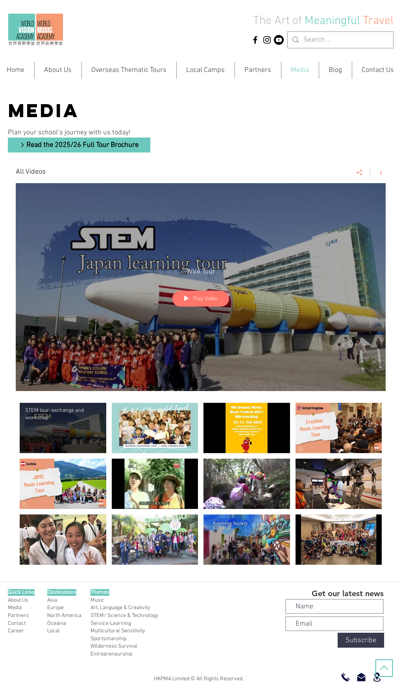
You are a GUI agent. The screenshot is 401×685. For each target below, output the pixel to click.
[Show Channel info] (378, 172)
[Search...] (340, 40)
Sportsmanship (108, 638)
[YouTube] (279, 40)
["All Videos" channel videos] (200, 485)
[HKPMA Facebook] (255, 40)
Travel (378, 21)
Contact (17, 623)
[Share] (359, 172)
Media (15, 607)
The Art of (277, 21)
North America (64, 615)
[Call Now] (345, 677)
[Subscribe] (361, 640)
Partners (18, 615)
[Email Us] (361, 677)
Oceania (56, 623)
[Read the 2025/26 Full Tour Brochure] (79, 145)
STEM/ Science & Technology (125, 615)
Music (97, 600)
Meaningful (334, 21)
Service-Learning (111, 623)
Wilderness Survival (114, 646)
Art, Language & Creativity (120, 607)
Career (16, 631)
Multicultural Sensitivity (118, 631)
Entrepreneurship (111, 654)
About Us (18, 600)
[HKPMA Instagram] (267, 40)
